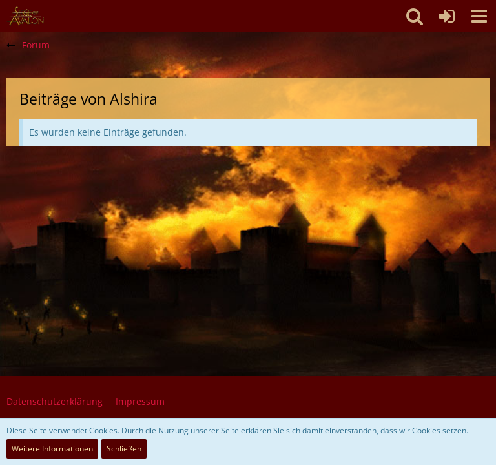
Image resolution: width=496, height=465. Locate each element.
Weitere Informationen (52, 448)
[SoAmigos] (25, 16)
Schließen (124, 448)
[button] (479, 16)
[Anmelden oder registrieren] (447, 16)
